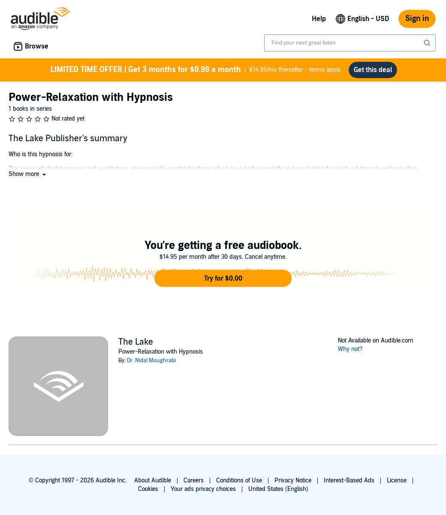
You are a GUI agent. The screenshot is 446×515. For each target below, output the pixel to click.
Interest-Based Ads (349, 480)
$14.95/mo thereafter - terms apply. (196, 70)
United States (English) (278, 489)
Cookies (148, 489)
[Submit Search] (428, 43)
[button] (28, 174)
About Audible (152, 480)
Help (319, 19)
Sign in (417, 18)
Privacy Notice (292, 480)
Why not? (350, 349)
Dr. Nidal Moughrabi (151, 360)
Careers (194, 480)
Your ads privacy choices (203, 489)
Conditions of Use (239, 480)
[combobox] (350, 43)
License (397, 480)
